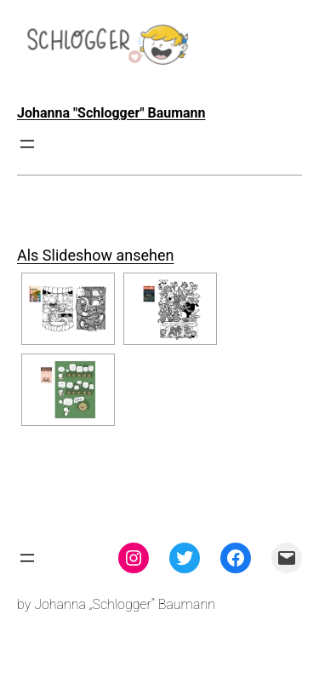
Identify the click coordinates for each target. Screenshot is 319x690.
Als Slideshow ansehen (95, 255)
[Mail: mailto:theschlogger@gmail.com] (286, 558)
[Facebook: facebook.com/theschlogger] (235, 558)
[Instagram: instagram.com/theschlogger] (133, 558)
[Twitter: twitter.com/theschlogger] (184, 558)
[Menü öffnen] (27, 144)
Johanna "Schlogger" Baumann (111, 113)
